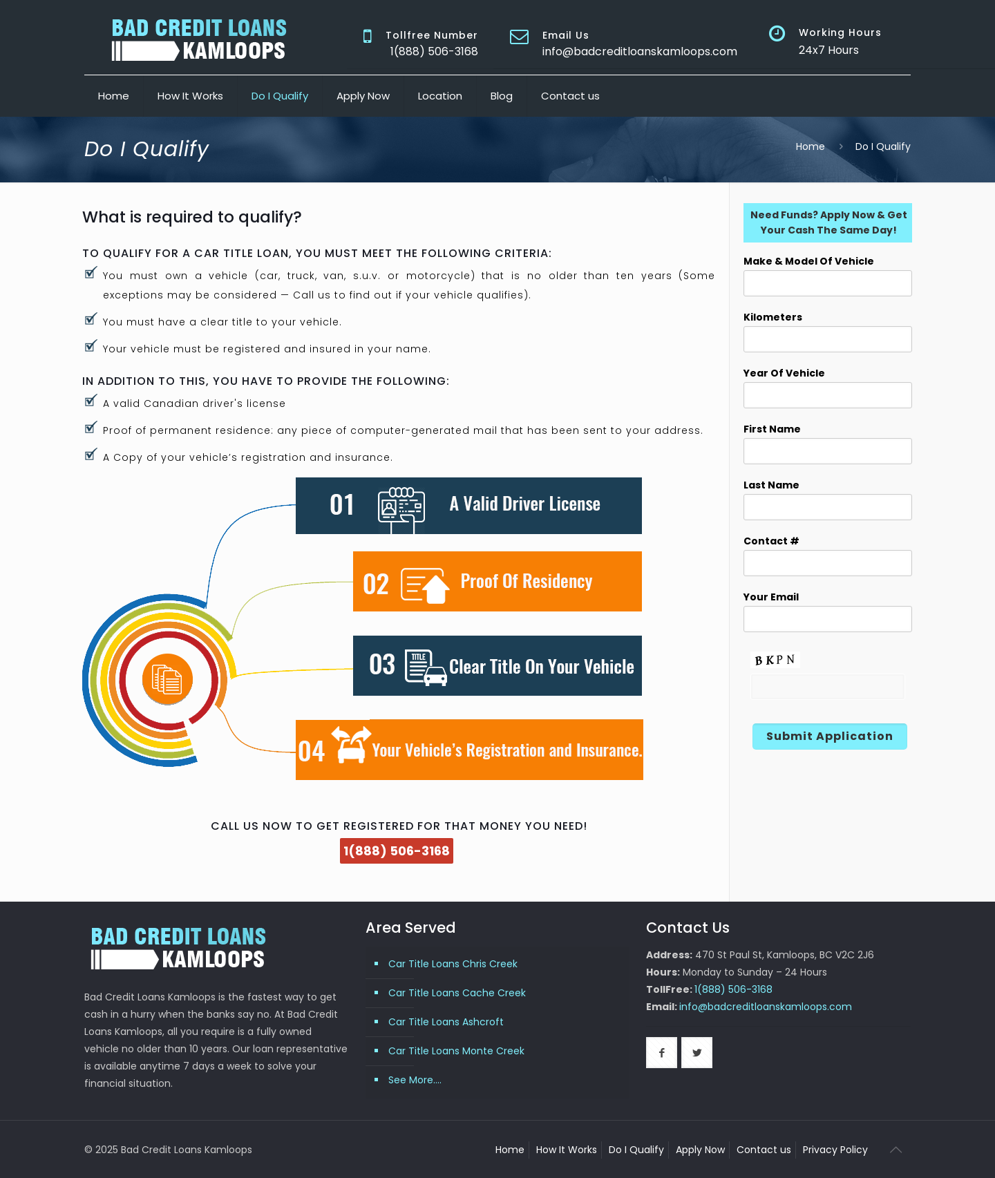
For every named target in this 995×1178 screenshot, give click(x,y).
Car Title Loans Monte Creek (456, 1051)
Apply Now (700, 1150)
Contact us (764, 1150)
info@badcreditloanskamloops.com (639, 51)
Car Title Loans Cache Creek (457, 993)
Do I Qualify (636, 1150)
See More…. (415, 1080)
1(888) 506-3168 (396, 850)
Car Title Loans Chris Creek (453, 964)
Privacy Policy (835, 1150)
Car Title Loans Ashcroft (446, 1022)
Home (810, 146)
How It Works (566, 1150)
